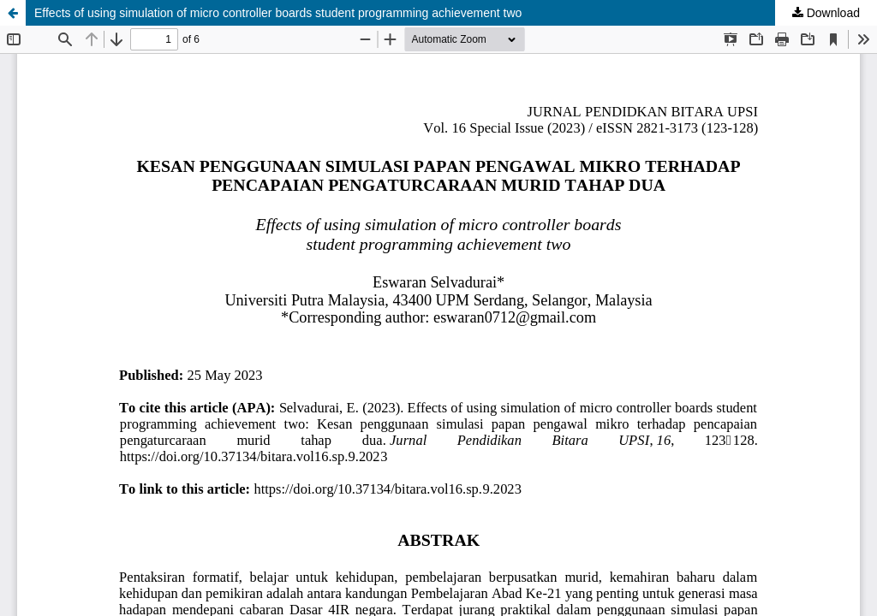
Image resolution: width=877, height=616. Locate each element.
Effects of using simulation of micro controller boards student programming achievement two (278, 13)
